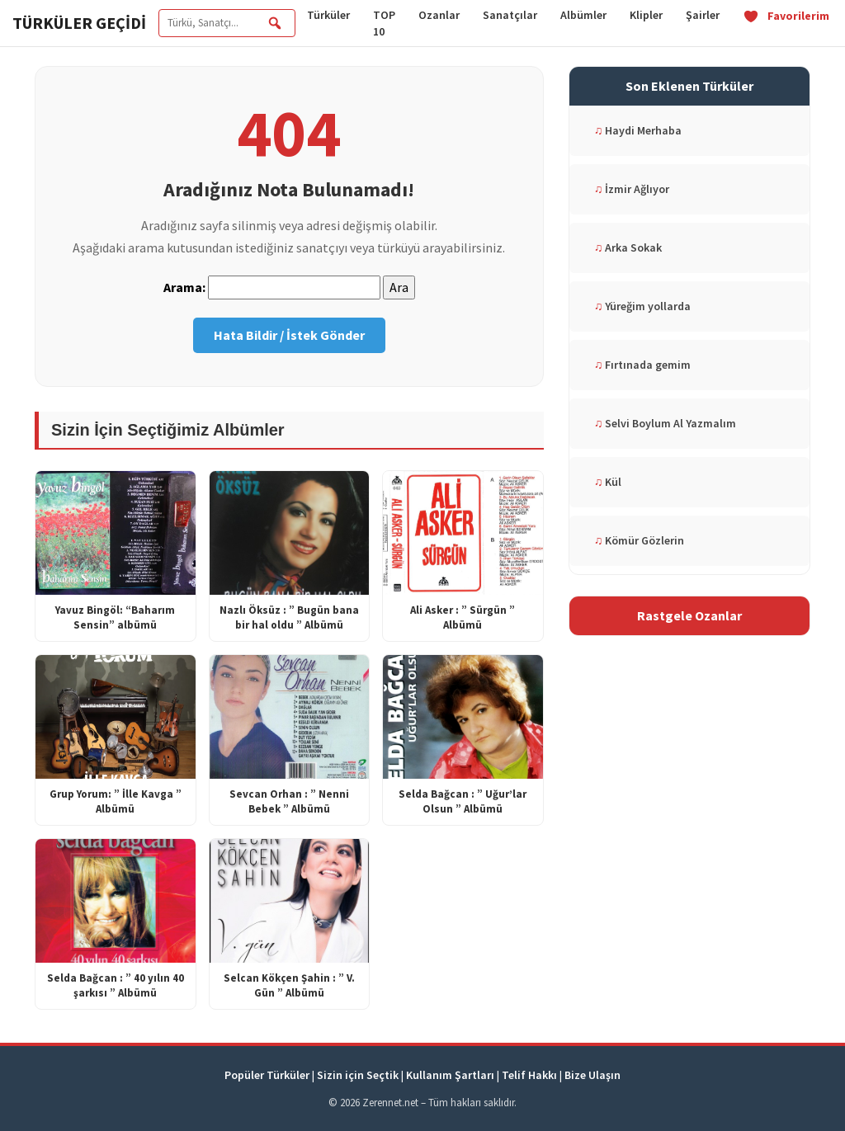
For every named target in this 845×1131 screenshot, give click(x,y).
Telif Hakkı (529, 1074)
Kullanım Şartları (450, 1074)
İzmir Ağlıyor (632, 188)
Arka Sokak (628, 247)
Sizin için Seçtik (358, 1074)
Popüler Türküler (266, 1074)
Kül (608, 481)
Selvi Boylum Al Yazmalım (665, 423)
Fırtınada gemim (643, 364)
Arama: (184, 287)
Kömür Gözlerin (639, 540)
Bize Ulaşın (592, 1074)
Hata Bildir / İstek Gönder (289, 335)
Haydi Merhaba (638, 130)
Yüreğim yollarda (643, 306)
